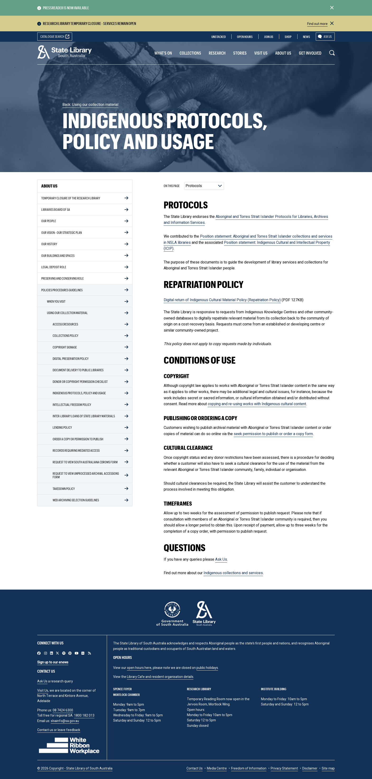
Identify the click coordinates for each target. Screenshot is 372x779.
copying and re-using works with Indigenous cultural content (257, 404)
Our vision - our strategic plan (61, 232)
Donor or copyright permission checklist (80, 382)
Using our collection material (67, 313)
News (306, 37)
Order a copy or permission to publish (78, 439)
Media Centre (217, 768)
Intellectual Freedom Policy (72, 405)
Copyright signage (65, 347)
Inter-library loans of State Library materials (84, 416)
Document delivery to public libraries (78, 370)
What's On (163, 53)
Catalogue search (52, 36)
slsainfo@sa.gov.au (65, 720)
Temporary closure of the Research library (70, 198)
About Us (283, 53)
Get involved (310, 53)
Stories (240, 53)
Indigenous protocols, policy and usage (79, 393)
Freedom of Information (248, 768)
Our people (48, 221)
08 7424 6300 (63, 710)
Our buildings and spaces (57, 255)
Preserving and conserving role (62, 278)
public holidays (207, 667)
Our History (49, 244)
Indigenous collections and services (233, 573)
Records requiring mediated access (76, 450)
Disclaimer (309, 768)
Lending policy (62, 427)
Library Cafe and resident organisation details (160, 676)
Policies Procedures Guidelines (62, 290)
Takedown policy (64, 489)
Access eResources (65, 324)
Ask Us (221, 559)
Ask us (328, 36)
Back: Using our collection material (90, 105)
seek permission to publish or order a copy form (273, 434)
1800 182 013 (84, 715)
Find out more (317, 23)
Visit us (261, 53)
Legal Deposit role (53, 267)
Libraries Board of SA (55, 209)
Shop (288, 37)
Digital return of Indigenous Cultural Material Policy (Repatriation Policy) (222, 300)
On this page (172, 186)
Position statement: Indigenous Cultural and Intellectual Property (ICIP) (247, 246)
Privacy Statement (284, 768)
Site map (328, 768)
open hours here (139, 667)
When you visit (56, 301)
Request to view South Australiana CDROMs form (85, 462)
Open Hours (245, 37)
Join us (268, 37)
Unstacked (218, 37)
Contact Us (194, 768)
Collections (190, 53)
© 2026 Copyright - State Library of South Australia (74, 768)
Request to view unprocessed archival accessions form (86, 475)
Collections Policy (65, 335)
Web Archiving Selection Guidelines (76, 500)
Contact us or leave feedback (58, 729)
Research (217, 53)
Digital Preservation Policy (70, 359)
